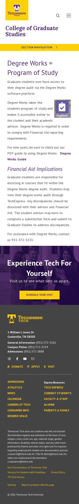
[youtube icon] (25, 360)
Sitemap (12, 484)
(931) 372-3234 (28, 347)
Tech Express (53, 387)
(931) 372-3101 (32, 342)
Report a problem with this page (38, 484)
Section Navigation (39, 47)
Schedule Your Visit (39, 295)
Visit (68, 4)
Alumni (49, 404)
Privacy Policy (58, 472)
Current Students (57, 393)
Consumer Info (18, 410)
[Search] (58, 16)
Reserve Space (17, 416)
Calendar (14, 399)
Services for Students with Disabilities (26, 472)
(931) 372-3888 (26, 351)
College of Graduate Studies (31, 31)
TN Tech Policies (16, 477)
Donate (54, 4)
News (11, 393)
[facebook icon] (17, 360)
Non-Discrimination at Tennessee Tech (27, 467)
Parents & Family (56, 410)
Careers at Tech (19, 404)
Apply (39, 4)
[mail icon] (32, 360)
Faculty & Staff (56, 399)
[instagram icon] (10, 360)
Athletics (15, 387)
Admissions (16, 381)
